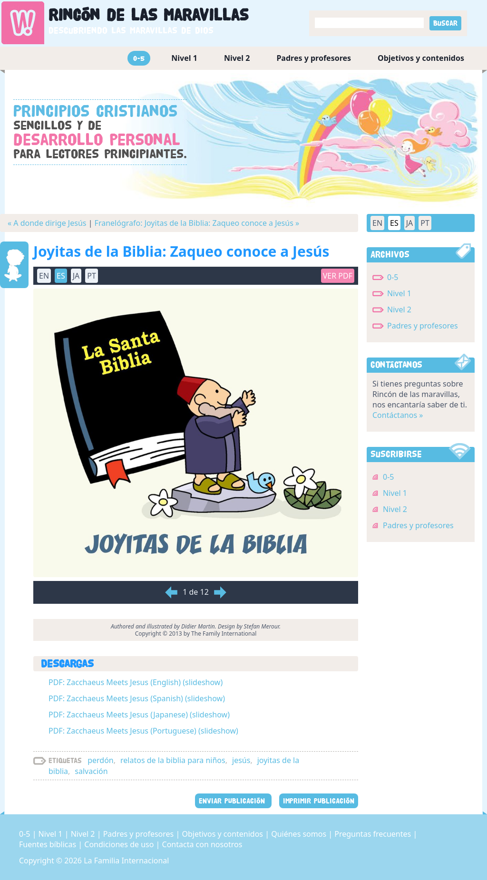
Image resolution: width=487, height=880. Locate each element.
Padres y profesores (313, 58)
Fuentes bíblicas (48, 844)
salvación (91, 771)
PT (91, 276)
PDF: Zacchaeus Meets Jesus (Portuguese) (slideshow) (143, 730)
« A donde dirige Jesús (47, 223)
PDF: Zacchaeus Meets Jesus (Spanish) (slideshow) (137, 698)
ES (61, 276)
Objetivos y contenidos (421, 58)
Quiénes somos (299, 834)
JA (76, 276)
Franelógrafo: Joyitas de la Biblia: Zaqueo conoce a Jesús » (197, 223)
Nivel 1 (184, 58)
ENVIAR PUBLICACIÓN (233, 800)
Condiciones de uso (120, 844)
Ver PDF (337, 276)
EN (44, 276)
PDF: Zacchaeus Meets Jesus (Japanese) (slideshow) (139, 714)
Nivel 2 (237, 58)
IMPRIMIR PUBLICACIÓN (318, 800)
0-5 (139, 58)
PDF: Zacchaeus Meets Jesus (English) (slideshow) (136, 682)
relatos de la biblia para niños (172, 760)
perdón (101, 760)
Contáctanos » (397, 415)
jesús (241, 760)
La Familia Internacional (126, 860)
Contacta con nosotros (202, 844)
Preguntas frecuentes (373, 834)
